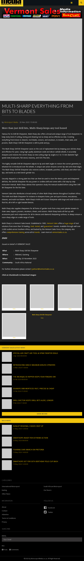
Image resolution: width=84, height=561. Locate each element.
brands (37, 232)
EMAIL (4, 536)
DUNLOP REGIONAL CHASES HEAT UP (28, 426)
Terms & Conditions (9, 518)
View (14, 297)
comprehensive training (15, 232)
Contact (4, 511)
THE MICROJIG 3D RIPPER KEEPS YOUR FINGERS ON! (34, 377)
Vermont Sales (52, 223)
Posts (4, 550)
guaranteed (48, 226)
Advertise (5, 514)
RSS (3, 546)
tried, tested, (35, 226)
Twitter (48, 512)
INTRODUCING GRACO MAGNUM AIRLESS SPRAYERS (34, 365)
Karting (4, 490)
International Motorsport (11, 486)
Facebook (49, 508)
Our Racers (47, 490)
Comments (14, 550)
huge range (68, 223)
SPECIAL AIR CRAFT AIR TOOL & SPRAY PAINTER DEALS (35, 353)
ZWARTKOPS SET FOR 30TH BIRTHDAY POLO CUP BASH (35, 461)
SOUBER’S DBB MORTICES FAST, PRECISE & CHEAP (33, 389)
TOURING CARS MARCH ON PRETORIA (28, 450)
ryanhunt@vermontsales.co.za (42, 269)
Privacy (4, 522)
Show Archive (42, 414)
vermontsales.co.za (59, 232)
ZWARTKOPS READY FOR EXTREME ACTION (30, 438)
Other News (6, 494)
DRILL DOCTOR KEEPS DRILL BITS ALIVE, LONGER (33, 400)
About (4, 507)
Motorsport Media (11, 122)
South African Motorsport (53, 486)
